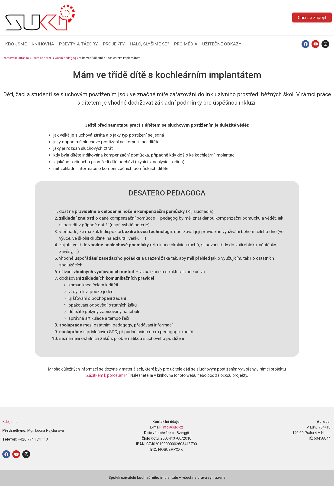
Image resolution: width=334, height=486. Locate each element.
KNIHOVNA (43, 44)
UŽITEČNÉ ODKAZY (221, 44)
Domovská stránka (16, 58)
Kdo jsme (10, 421)
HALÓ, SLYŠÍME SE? (149, 44)
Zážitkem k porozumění (107, 375)
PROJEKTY (114, 44)
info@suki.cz (172, 427)
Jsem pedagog (65, 58)
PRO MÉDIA (185, 44)
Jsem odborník (42, 58)
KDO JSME (16, 44)
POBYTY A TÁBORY (78, 44)
